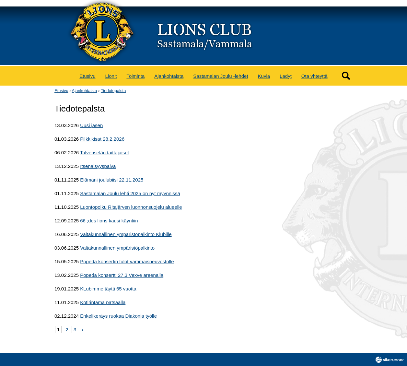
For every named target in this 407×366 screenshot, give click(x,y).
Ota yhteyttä (314, 76)
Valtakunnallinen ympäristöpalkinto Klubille (125, 234)
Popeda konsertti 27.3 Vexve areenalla (121, 275)
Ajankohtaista (168, 76)
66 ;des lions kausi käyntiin (109, 220)
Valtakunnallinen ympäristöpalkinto (117, 248)
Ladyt (286, 76)
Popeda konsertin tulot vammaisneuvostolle (127, 261)
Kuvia (264, 76)
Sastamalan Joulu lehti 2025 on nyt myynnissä (130, 193)
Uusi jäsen (91, 125)
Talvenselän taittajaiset (104, 152)
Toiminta (135, 76)
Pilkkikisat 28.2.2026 (102, 139)
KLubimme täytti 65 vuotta (108, 288)
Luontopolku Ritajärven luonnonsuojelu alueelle (131, 207)
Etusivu (87, 76)
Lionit (111, 76)
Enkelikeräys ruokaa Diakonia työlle (118, 316)
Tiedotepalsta (113, 90)
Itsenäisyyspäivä (98, 166)
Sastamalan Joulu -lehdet (220, 76)
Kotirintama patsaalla (102, 302)
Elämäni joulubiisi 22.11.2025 (111, 180)
